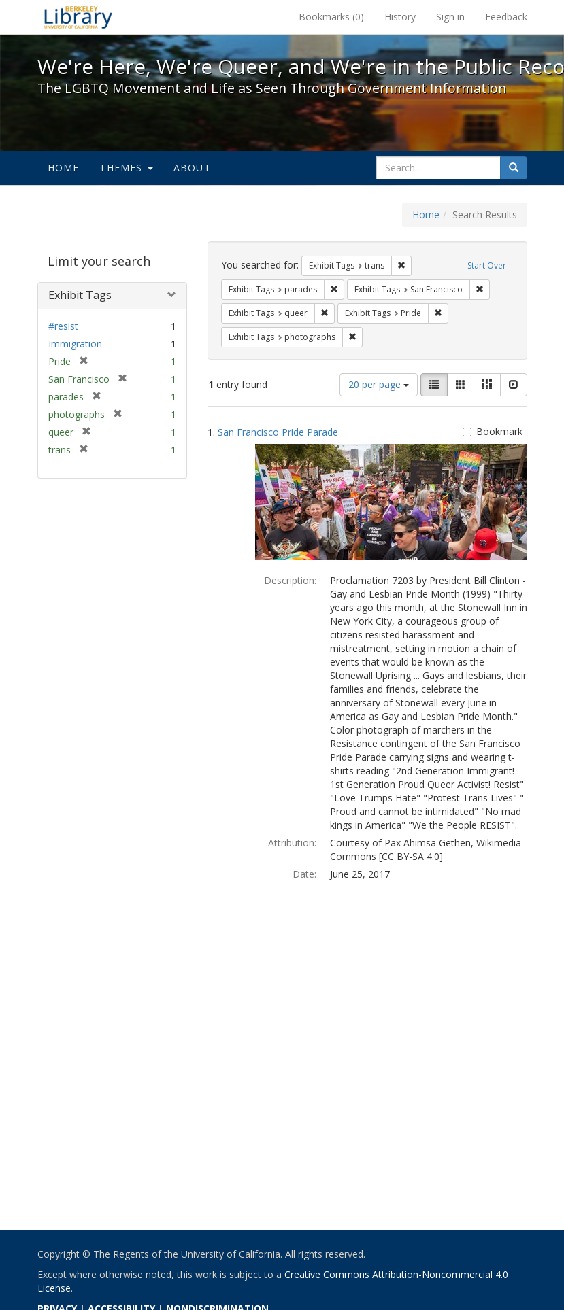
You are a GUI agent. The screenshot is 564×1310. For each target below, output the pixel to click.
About (192, 167)
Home (64, 167)
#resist (63, 326)
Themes (125, 167)
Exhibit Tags (80, 295)
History (400, 16)
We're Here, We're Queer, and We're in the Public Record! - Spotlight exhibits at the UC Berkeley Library (78, 17)
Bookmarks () (331, 16)
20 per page (378, 384)
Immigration (75, 343)
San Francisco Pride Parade (278, 432)
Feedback (506, 16)
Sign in (450, 16)
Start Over (486, 265)
